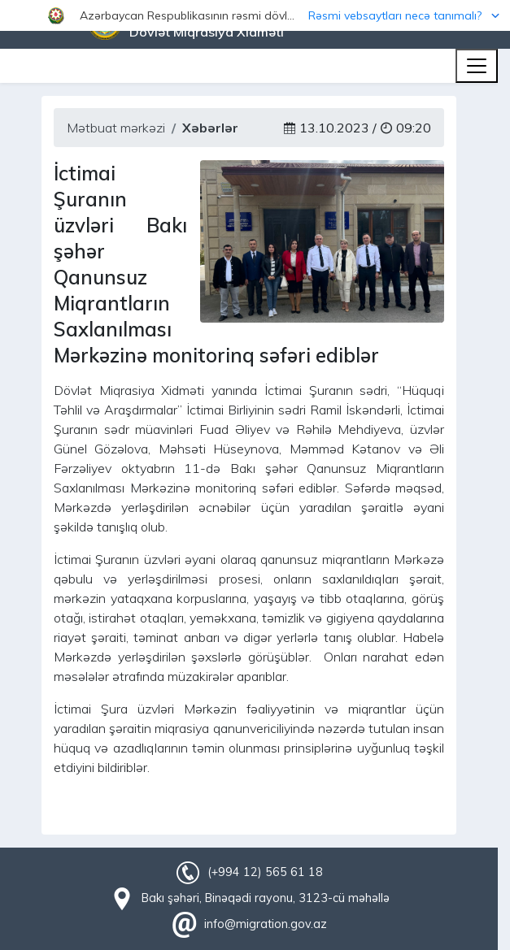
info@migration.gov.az (265, 924)
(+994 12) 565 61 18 (265, 872)
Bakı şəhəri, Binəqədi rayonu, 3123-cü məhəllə (266, 898)
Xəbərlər (210, 127)
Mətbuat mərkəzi (116, 127)
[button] (255, 15)
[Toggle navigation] (477, 66)
